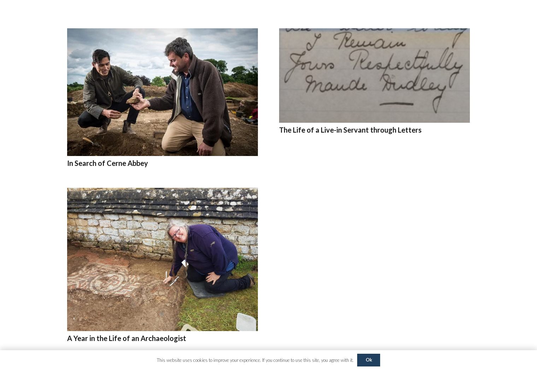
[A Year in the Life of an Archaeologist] (162, 193)
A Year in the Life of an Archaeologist (126, 338)
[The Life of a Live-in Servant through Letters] (374, 33)
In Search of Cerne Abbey (107, 163)
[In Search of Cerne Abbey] (162, 33)
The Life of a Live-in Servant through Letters (350, 130)
